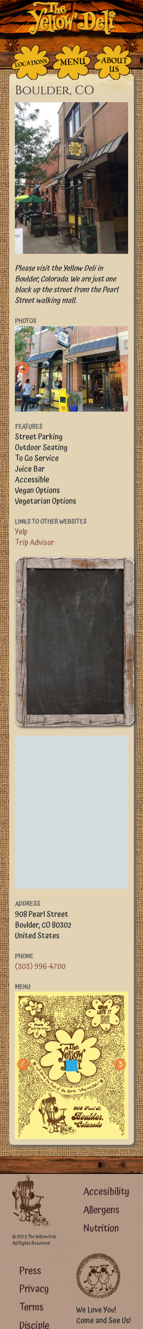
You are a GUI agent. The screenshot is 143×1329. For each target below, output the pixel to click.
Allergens (101, 1210)
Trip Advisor (35, 542)
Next (120, 368)
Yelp (21, 532)
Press (30, 1271)
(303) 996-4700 (40, 966)
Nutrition (101, 1228)
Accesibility (106, 1192)
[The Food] (71, 62)
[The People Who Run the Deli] (112, 62)
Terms (31, 1307)
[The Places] (30, 62)
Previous (23, 368)
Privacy (34, 1289)
